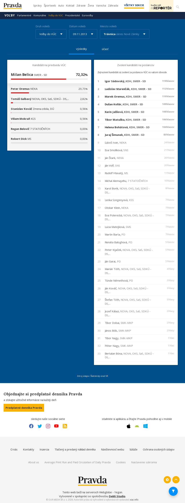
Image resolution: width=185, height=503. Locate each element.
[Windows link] (145, 426)
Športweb (50, 5)
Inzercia (44, 449)
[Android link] (137, 426)
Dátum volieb (77, 26)
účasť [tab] (105, 49)
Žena (91, 5)
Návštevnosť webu (112, 449)
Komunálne (40, 15)
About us (33, 462)
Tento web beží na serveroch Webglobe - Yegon (92, 492)
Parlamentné (24, 15)
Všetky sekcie (129, 5)
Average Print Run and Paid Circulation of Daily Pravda (77, 462)
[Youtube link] (56, 426)
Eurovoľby (87, 15)
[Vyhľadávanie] (177, 6)
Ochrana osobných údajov (159, 449)
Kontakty (28, 449)
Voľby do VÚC (55, 15)
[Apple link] (128, 426)
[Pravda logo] (15, 7)
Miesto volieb (108, 26)
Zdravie (81, 5)
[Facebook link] (31, 426)
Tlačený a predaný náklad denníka (75, 449)
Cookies (121, 462)
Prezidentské (72, 15)
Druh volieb (43, 26)
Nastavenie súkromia (144, 462)
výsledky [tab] (81, 48)
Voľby (10, 15)
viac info (134, 499)
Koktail (70, 5)
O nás (14, 449)
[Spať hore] (176, 479)
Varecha (101, 5)
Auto (61, 5)
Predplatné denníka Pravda (24, 407)
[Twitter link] (40, 426)
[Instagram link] (48, 426)
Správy (37, 5)
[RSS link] (65, 426)
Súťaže (134, 449)
